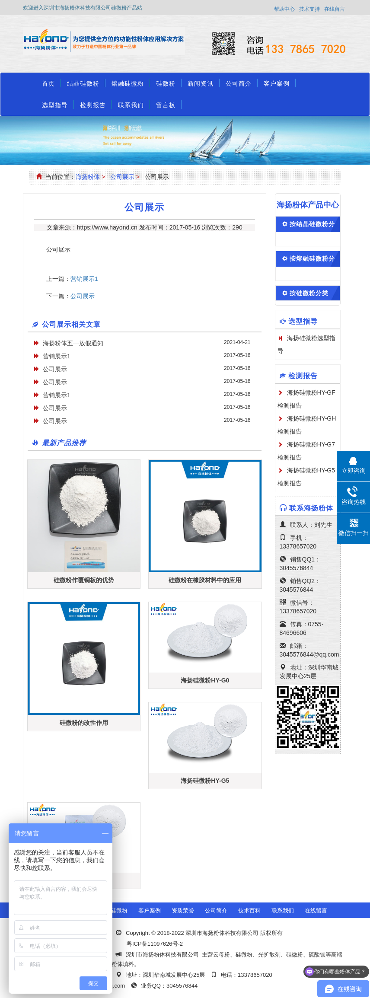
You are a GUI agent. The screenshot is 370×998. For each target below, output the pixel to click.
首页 (48, 83)
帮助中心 (284, 9)
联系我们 (131, 105)
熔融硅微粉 (128, 83)
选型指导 (55, 105)
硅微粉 (165, 83)
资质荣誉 (183, 910)
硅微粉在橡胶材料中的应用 (205, 580)
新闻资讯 (201, 83)
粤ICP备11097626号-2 (155, 944)
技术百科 (249, 910)
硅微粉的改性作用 (84, 722)
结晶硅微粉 (83, 83)
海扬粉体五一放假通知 (73, 343)
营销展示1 (84, 278)
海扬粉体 (88, 176)
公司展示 (122, 176)
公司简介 (239, 83)
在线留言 (334, 9)
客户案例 (277, 83)
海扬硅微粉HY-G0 (205, 680)
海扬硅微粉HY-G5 (205, 780)
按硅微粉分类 (309, 293)
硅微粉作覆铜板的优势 (84, 580)
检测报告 (93, 105)
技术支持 (309, 9)
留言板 (165, 105)
